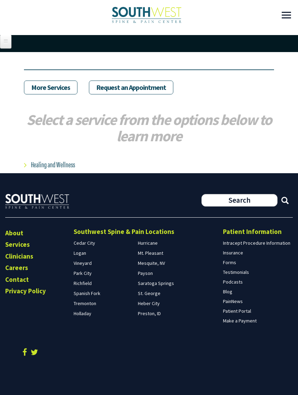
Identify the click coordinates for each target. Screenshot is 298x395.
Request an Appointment (131, 87)
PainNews (233, 301)
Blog (227, 291)
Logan (80, 253)
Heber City (149, 303)
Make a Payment (240, 321)
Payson (145, 273)
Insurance (233, 253)
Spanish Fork (87, 293)
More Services (50, 87)
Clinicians (19, 256)
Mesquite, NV (151, 263)
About (14, 233)
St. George (149, 293)
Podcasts (233, 282)
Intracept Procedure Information (256, 243)
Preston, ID (149, 313)
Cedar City (84, 243)
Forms (229, 262)
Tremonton (85, 303)
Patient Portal (237, 311)
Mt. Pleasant (150, 253)
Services (17, 244)
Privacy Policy (25, 291)
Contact (17, 279)
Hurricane (148, 243)
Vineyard (83, 263)
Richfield (83, 283)
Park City (83, 273)
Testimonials (236, 272)
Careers (16, 267)
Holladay (82, 313)
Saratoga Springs (156, 283)
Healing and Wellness (53, 164)
